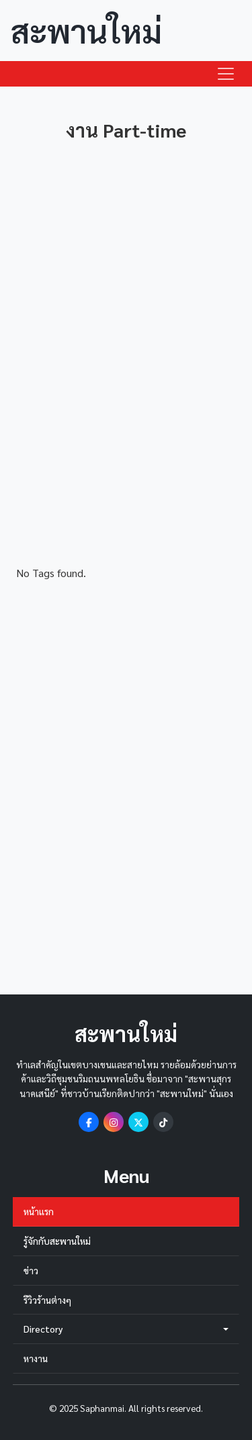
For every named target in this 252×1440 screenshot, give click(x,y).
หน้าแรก (39, 1211)
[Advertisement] (126, 377)
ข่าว (31, 1270)
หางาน (36, 1358)
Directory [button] (126, 1329)
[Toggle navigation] (226, 74)
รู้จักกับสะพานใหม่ (57, 1241)
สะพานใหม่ (86, 30)
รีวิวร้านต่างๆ (47, 1300)
